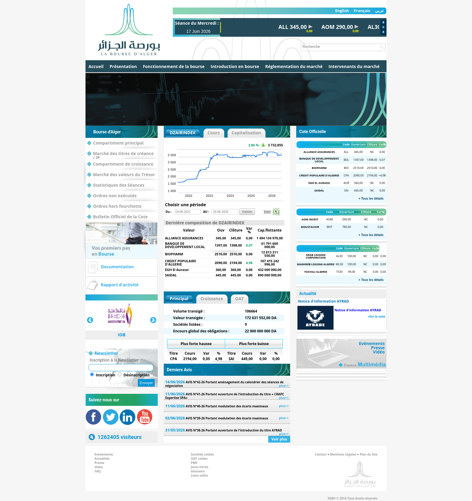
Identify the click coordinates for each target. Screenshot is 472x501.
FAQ (98, 471)
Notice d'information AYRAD (357, 310)
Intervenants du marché (354, 66)
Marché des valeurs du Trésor (121, 175)
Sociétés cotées (202, 454)
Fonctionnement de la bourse (174, 66)
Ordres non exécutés (112, 196)
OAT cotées (199, 458)
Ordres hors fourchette (114, 206)
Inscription (105, 375)
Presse (378, 348)
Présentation (123, 66)
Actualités (102, 458)
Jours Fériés (199, 467)
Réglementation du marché (294, 66)
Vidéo (379, 352)
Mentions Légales (343, 454)
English (342, 11)
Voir (267, 211)
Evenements (104, 454)
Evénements (372, 343)
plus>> (284, 385)
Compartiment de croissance (120, 164)
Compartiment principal (115, 143)
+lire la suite (376, 316)
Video (99, 467)
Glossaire (198, 471)
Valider (247, 212)
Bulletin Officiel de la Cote (117, 217)
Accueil (96, 66)
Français (362, 11)
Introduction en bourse (235, 66)
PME (194, 463)
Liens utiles (199, 475)
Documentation (117, 266)
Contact (321, 454)
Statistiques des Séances (115, 185)
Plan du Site (368, 454)
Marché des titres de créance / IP (120, 153)
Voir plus (279, 439)
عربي (379, 11)
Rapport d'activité (119, 285)
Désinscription (136, 375)
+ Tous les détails (371, 198)
